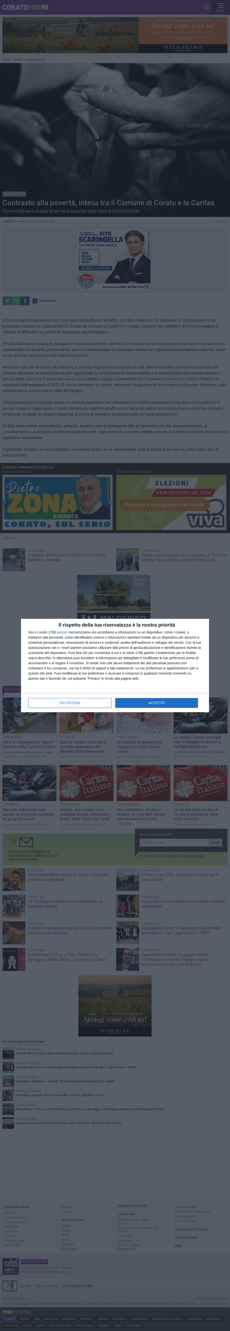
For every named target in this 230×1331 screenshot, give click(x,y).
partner (62, 632)
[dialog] (115, 665)
